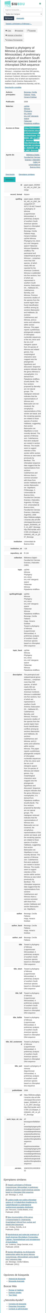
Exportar (32, 31)
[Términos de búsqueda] (23, 10)
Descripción (10, 174)
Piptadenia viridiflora (31, 123)
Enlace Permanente (15, 40)
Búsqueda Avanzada (16, 1281)
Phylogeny (28, 111)
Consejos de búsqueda (17, 1304)
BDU (7, 3)
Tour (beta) (13, 1295)
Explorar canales (15, 1293)
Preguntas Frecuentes (17, 1306)
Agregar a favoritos (14, 35)
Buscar (9, 18)
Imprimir (20, 31)
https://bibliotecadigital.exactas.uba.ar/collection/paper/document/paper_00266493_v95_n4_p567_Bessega (32, 134)
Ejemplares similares (27, 174)
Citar (9, 31)
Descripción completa (13, 87)
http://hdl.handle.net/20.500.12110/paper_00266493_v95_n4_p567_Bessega (32, 146)
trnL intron (28, 114)
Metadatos (10, 179)
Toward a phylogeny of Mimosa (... (19, 24)
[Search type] (23, 14)
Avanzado (20, 18)
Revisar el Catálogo (16, 1290)
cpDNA (26, 106)
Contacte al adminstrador (18, 1309)
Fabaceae (28, 121)
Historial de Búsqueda (17, 1279)
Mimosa (27, 109)
